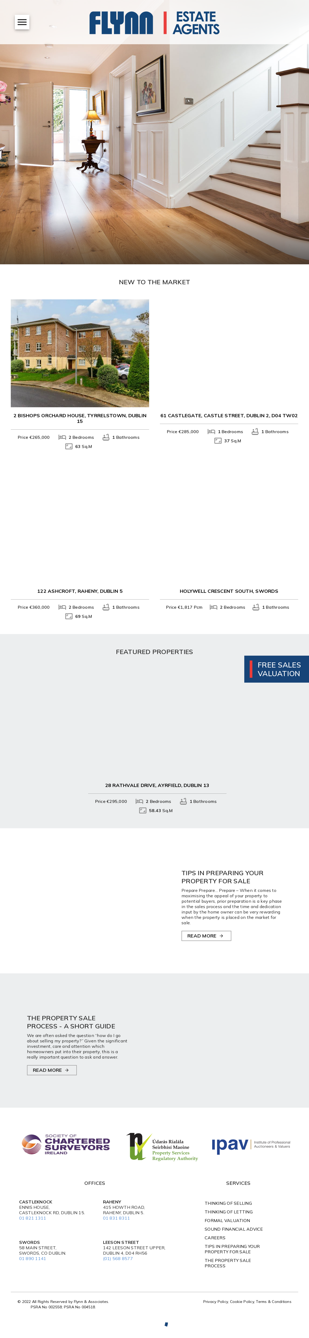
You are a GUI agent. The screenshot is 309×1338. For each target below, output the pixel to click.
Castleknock (35, 1201)
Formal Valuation (227, 1220)
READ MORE (201, 936)
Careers (215, 1237)
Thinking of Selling (228, 1203)
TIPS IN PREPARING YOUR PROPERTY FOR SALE (232, 1249)
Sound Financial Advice (234, 1229)
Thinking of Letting (229, 1211)
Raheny (112, 1201)
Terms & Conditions (273, 1301)
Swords (29, 1242)
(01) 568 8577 (118, 1258)
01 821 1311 (32, 1218)
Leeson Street (121, 1242)
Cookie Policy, (243, 1301)
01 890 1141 (32, 1258)
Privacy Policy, (216, 1301)
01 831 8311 (116, 1218)
